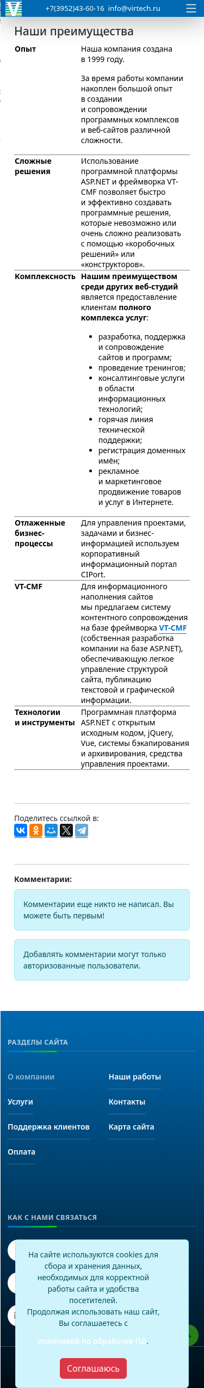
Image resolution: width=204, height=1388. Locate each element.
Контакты (127, 1101)
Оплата (21, 1151)
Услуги (20, 1101)
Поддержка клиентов (49, 1126)
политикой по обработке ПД (92, 1341)
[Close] (93, 1368)
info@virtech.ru (134, 8)
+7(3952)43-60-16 (75, 8)
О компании (31, 1076)
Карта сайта (131, 1126)
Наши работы (135, 1076)
